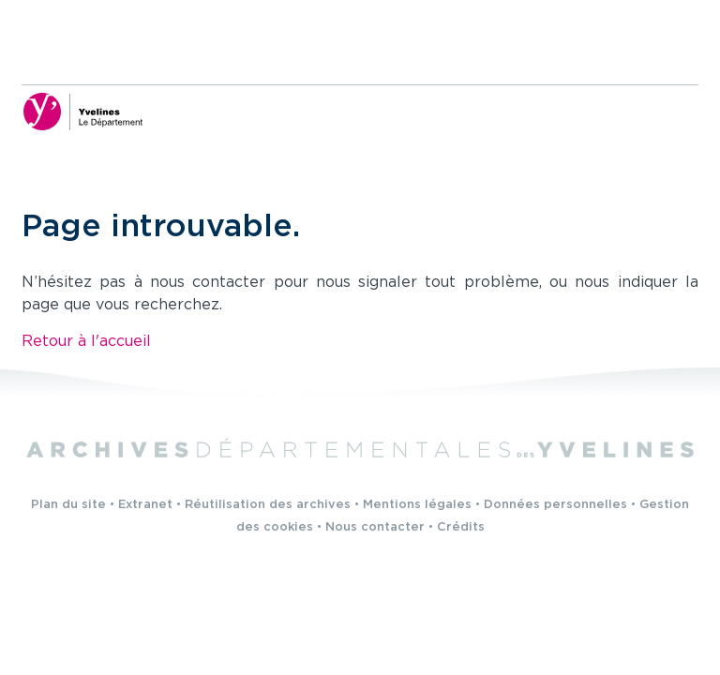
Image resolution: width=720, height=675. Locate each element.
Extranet (145, 505)
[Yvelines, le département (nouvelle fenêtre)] (82, 111)
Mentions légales (417, 505)
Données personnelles (555, 505)
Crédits (461, 527)
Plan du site (68, 505)
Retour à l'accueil (86, 342)
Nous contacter (375, 527)
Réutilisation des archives (268, 505)
